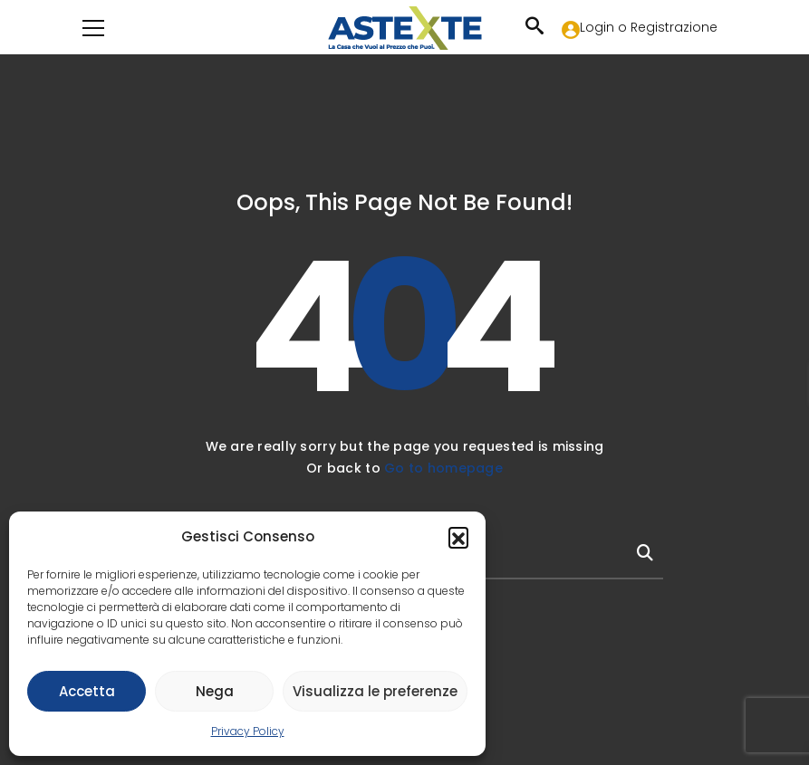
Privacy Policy (247, 731)
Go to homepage (443, 468)
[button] (458, 537)
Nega (215, 691)
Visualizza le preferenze (375, 691)
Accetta (87, 691)
